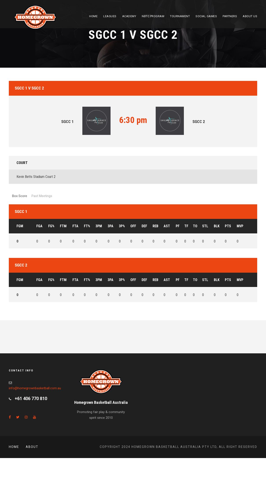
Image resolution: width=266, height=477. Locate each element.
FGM (20, 226)
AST (167, 226)
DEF (144, 226)
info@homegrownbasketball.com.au (35, 388)
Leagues (109, 16)
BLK (217, 226)
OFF (133, 226)
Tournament (180, 16)
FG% (51, 226)
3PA (110, 226)
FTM (63, 226)
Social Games (206, 16)
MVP (240, 226)
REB (155, 226)
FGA (39, 226)
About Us (250, 16)
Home (93, 16)
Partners (230, 16)
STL (205, 226)
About (32, 447)
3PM (99, 226)
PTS (228, 226)
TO (195, 226)
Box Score (19, 196)
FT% (87, 226)
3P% (122, 226)
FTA (75, 226)
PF (177, 226)
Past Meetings (41, 196)
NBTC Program (153, 16)
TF (186, 226)
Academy (129, 16)
